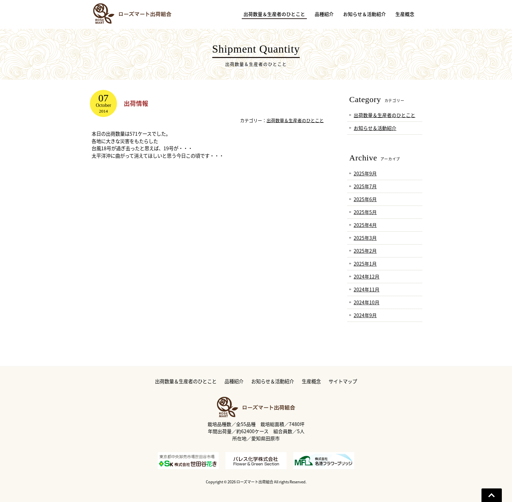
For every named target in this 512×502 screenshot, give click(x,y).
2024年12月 (366, 276)
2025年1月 (365, 263)
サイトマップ (343, 381)
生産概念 (311, 381)
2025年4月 (365, 224)
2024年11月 (366, 289)
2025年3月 (365, 237)
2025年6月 (365, 199)
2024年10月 (366, 302)
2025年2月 (365, 250)
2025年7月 (365, 186)
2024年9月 (365, 315)
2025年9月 (365, 173)
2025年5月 (365, 212)
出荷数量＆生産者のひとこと (295, 120)
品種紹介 (233, 381)
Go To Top (491, 495)
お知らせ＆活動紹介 (375, 127)
